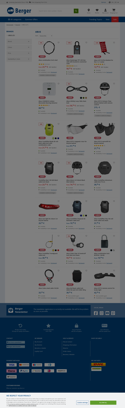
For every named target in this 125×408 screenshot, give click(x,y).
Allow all (103, 402)
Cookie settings (82, 402)
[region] (62, 400)
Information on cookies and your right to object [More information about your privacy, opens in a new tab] (22, 405)
